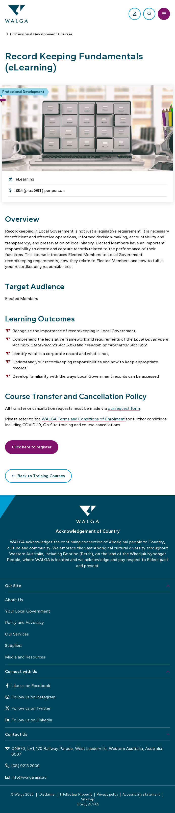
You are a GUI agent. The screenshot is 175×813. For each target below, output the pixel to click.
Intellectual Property (76, 794)
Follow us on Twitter (28, 708)
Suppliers (13, 645)
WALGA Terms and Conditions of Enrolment (84, 419)
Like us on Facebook (27, 685)
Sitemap (87, 799)
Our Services (17, 634)
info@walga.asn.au (25, 777)
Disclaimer (47, 794)
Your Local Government (27, 611)
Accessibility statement (141, 794)
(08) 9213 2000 (22, 765)
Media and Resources (25, 657)
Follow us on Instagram (30, 697)
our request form (124, 408)
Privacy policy (107, 794)
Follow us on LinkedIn (28, 720)
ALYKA (93, 804)
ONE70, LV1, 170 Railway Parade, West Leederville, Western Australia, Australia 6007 (83, 751)
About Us (14, 599)
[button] (87, 585)
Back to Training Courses (41, 475)
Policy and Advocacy (24, 622)
